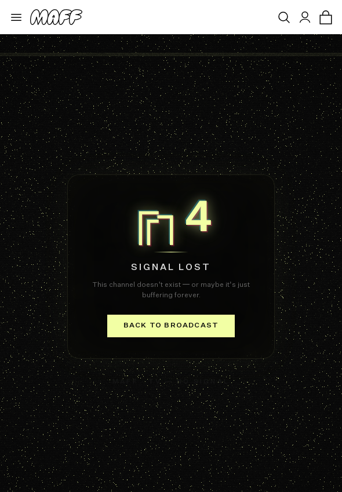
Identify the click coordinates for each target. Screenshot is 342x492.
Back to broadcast (171, 325)
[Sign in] (305, 17)
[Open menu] (16, 17)
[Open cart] (326, 17)
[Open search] (284, 17)
